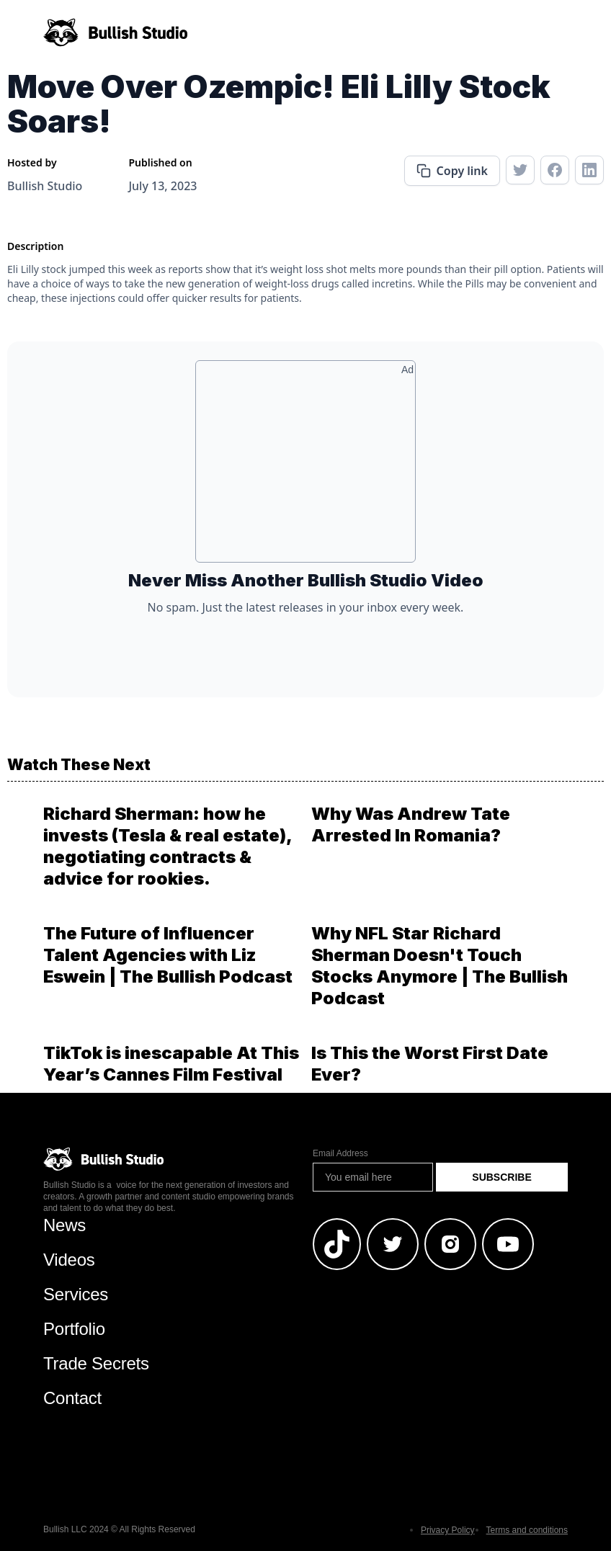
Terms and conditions (527, 1530)
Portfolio (74, 1328)
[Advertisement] (305, 467)
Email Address (340, 1153)
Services (75, 1294)
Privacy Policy (448, 1530)
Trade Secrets (96, 1363)
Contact (72, 1398)
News (64, 1225)
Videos (69, 1259)
